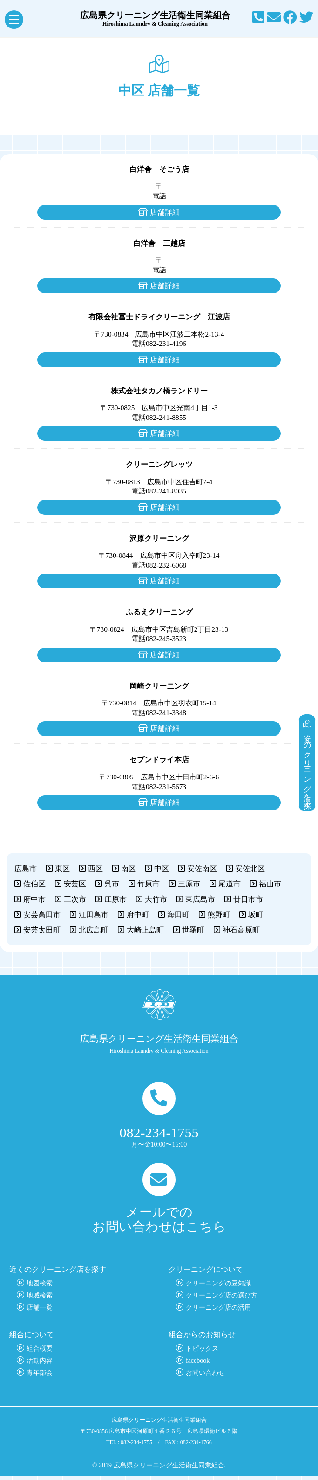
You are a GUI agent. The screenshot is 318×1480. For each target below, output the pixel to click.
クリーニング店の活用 (218, 1311)
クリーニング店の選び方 (221, 1299)
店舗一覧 (40, 1311)
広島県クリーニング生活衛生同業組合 (159, 18)
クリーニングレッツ (159, 464)
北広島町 (93, 930)
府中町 (138, 915)
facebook (198, 1364)
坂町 (255, 915)
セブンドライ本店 (159, 760)
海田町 (178, 915)
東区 (62, 868)
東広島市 (200, 899)
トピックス (202, 1352)
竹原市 (148, 884)
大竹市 (156, 899)
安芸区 (75, 884)
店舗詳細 (165, 212)
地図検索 (40, 1287)
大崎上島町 (145, 930)
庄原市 (115, 899)
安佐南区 (202, 868)
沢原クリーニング (159, 538)
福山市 (270, 884)
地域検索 (40, 1299)
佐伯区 (34, 884)
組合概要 (40, 1352)
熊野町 (219, 915)
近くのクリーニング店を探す (308, 753)
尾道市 (229, 884)
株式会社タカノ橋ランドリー (159, 391)
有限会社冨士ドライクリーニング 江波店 (159, 317)
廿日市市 (248, 899)
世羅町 (193, 930)
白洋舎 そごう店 (159, 169)
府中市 (34, 899)
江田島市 (93, 915)
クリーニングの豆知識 (218, 1287)
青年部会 (40, 1376)
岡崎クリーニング (159, 686)
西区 (95, 868)
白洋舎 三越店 (159, 243)
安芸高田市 (42, 915)
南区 (128, 868)
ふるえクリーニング (159, 612)
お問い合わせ (205, 1376)
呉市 (111, 884)
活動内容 (40, 1364)
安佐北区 (250, 868)
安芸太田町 (42, 930)
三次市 (75, 899)
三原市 (189, 884)
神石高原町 (241, 930)
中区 (161, 868)
